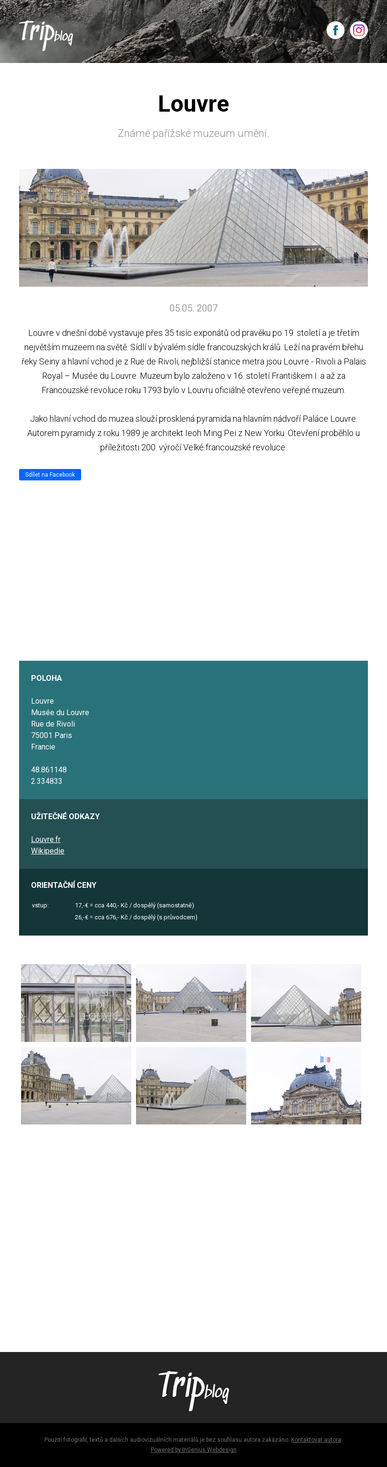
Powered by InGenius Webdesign (194, 1449)
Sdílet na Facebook (50, 474)
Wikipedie (47, 850)
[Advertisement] (193, 1234)
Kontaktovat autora (316, 1439)
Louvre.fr (46, 839)
